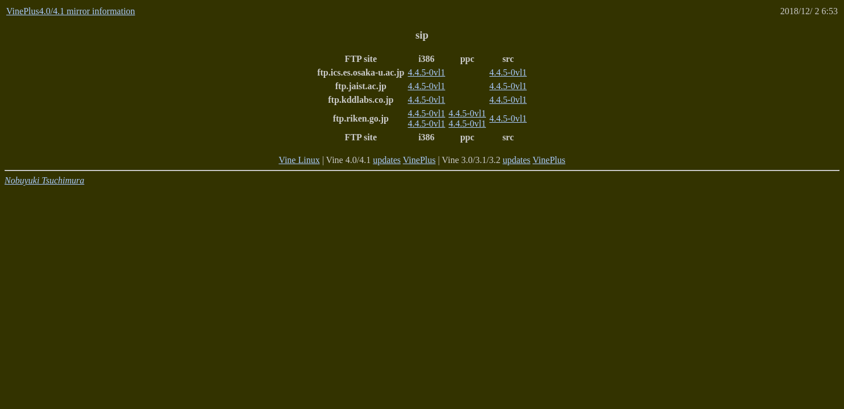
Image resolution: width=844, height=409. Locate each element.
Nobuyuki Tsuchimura (44, 180)
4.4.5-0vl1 (427, 72)
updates (387, 160)
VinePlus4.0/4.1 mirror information (70, 11)
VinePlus (419, 160)
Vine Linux (298, 160)
